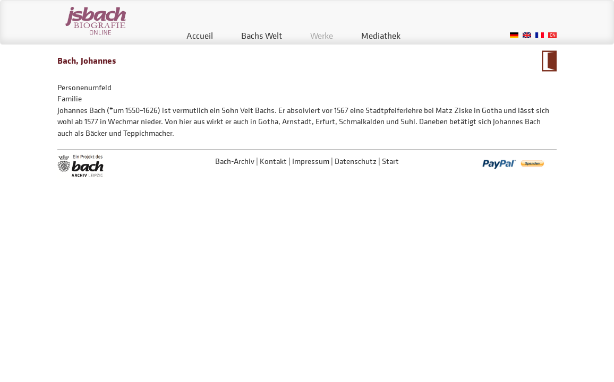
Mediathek (380, 35)
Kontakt (273, 161)
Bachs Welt (261, 35)
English (527, 35)
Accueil (199, 35)
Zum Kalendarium (549, 61)
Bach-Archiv (234, 161)
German (514, 35)
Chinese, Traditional (552, 35)
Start (390, 161)
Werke (321, 35)
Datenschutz (356, 161)
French (539, 35)
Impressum (310, 161)
